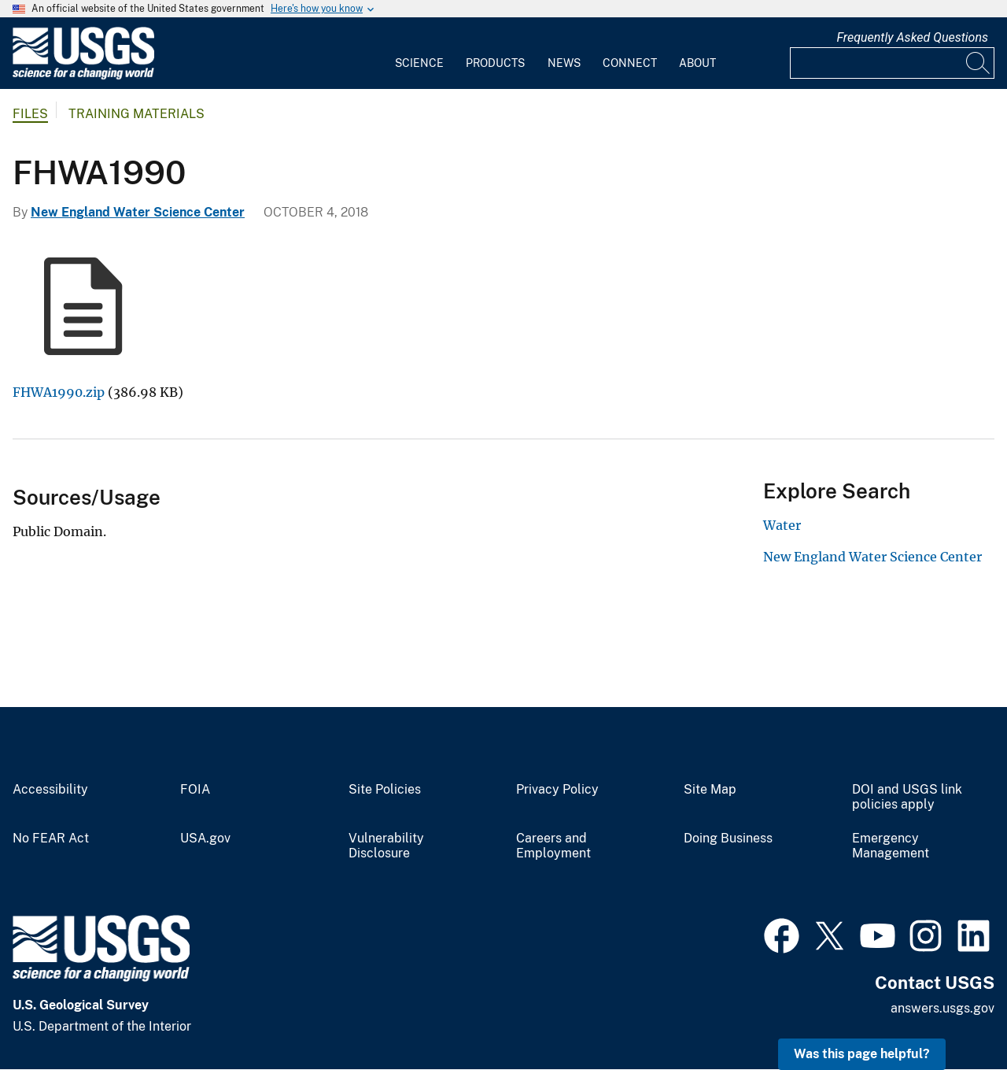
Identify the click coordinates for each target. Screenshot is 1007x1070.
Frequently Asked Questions (912, 37)
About (697, 63)
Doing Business (728, 838)
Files (30, 113)
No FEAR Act (51, 838)
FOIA (195, 790)
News (564, 63)
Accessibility (50, 790)
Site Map (710, 790)
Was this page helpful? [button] (862, 1053)
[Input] (892, 63)
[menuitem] (419, 53)
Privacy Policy (557, 790)
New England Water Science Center (138, 212)
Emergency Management (890, 846)
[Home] (83, 75)
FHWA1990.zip (59, 392)
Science (419, 63)
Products (495, 63)
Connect (630, 63)
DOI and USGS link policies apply (907, 797)
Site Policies (385, 790)
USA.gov (205, 838)
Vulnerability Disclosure (386, 846)
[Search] (978, 63)
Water (782, 525)
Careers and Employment (553, 846)
